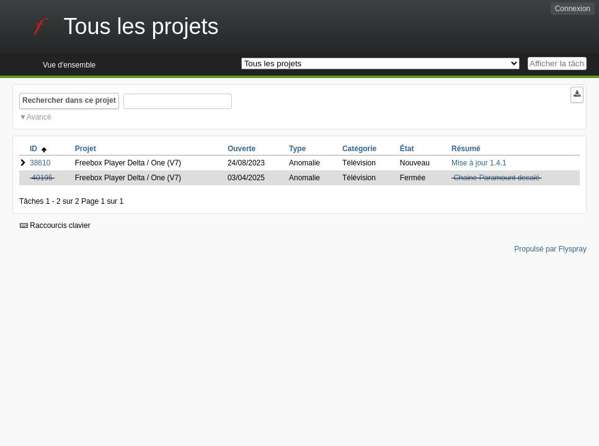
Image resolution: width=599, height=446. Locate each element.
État (407, 148)
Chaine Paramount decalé (496, 177)
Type (297, 148)
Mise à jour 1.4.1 (479, 163)
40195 (42, 177)
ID (38, 148)
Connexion (572, 8)
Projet (85, 148)
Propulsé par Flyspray (550, 249)
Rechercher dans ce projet (69, 100)
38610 (40, 163)
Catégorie (359, 148)
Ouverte (241, 148)
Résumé (466, 148)
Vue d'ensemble (69, 65)
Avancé (39, 117)
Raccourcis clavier (55, 225)
